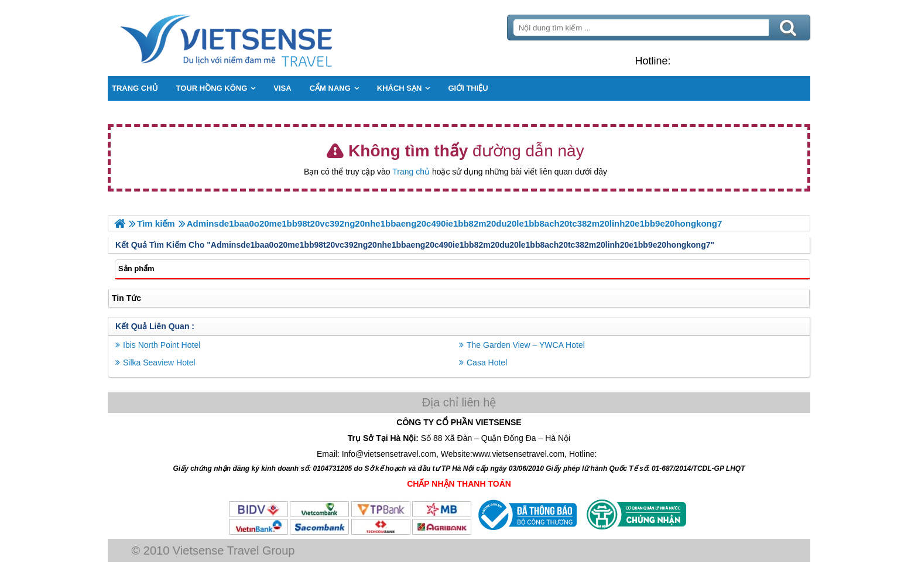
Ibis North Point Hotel (161, 345)
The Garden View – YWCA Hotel (526, 345)
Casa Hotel (487, 362)
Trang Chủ (255, 38)
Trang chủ (411, 171)
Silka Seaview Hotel (159, 362)
